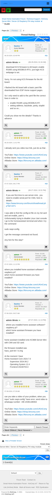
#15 (46, 313)
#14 (46, 264)
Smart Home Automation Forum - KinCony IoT (20, 484)
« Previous (14, 30)
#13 (46, 184)
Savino (17, 46)
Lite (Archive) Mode (11, 487)
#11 (46, 55)
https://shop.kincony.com (28, 157)
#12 (46, 142)
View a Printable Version (13, 441)
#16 (46, 391)
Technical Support (33, 19)
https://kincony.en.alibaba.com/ (32, 160)
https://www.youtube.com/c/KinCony (30, 155)
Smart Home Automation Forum (13, 19)
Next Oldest (10, 430)
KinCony (13, 492)
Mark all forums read (27, 487)
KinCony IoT (9, 494)
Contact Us (31, 480)
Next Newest (24, 430)
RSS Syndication (42, 487)
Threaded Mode (44, 38)
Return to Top (44, 484)
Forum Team (21, 480)
